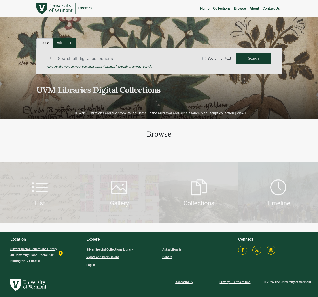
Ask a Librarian (172, 249)
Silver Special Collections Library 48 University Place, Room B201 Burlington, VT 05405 (33, 255)
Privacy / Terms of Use (234, 282)
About (254, 8)
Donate (167, 257)
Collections (222, 8)
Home (205, 8)
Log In (90, 265)
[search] (253, 58)
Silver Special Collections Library (109, 249)
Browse (240, 8)
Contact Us (271, 8)
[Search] (122, 58)
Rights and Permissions (102, 257)
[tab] (64, 43)
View (242, 113)
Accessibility (184, 282)
